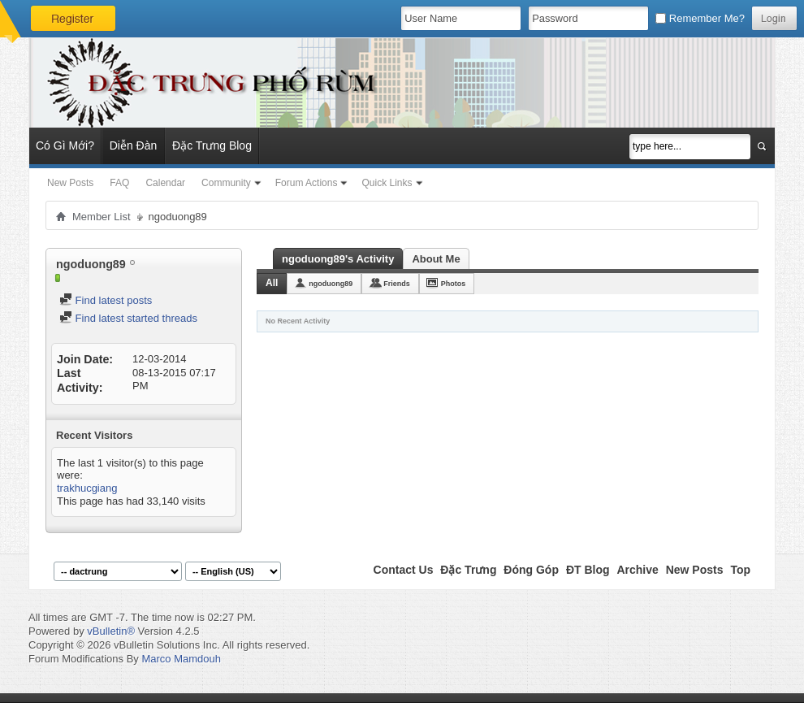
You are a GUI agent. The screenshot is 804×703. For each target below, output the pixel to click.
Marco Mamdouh (181, 659)
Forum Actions (306, 183)
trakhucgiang (87, 488)
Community (226, 183)
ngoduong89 (330, 284)
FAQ (119, 183)
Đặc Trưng (468, 569)
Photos (453, 284)
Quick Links (386, 183)
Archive (637, 569)
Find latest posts (105, 300)
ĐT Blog (588, 569)
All (272, 283)
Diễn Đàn (134, 145)
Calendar (165, 183)
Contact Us (404, 569)
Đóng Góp (531, 569)
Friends (396, 284)
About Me (436, 259)
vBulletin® (111, 631)
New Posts (70, 183)
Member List (101, 216)
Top (740, 569)
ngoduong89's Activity (338, 259)
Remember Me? (700, 18)
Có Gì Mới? (65, 145)
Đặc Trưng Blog (212, 145)
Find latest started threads (128, 318)
